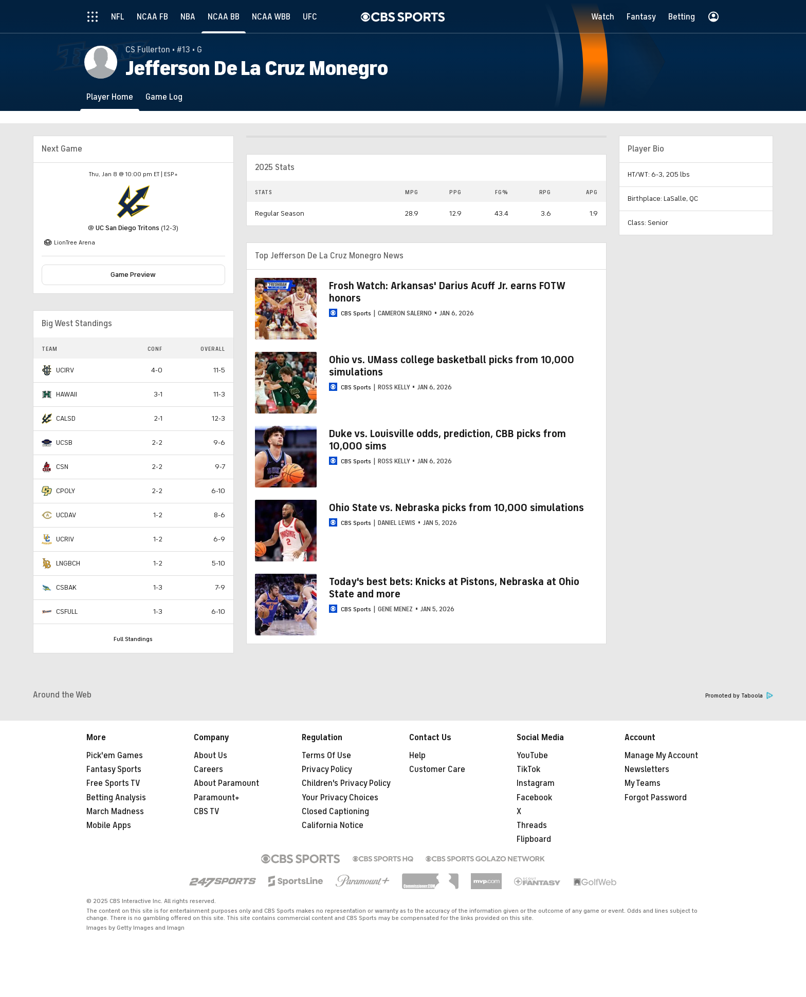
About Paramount (226, 783)
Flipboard (534, 839)
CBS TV (206, 811)
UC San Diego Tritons (127, 227)
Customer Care (437, 769)
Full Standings (133, 639)
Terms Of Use (326, 755)
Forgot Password (656, 798)
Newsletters (647, 769)
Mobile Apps (108, 825)
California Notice (332, 825)
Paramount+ (217, 798)
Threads (532, 825)
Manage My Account (661, 755)
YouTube (532, 755)
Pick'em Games (114, 755)
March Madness (115, 811)
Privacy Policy (327, 769)
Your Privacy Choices (340, 798)
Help (417, 755)
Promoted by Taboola (739, 695)
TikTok (528, 769)
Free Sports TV (113, 783)
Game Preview (133, 274)
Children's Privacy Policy (346, 783)
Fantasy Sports (113, 769)
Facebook (534, 798)
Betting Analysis (116, 798)
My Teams (643, 783)
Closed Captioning (335, 811)
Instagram (536, 783)
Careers (208, 769)
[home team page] (133, 201)
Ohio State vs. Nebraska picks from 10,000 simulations (456, 508)
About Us (210, 755)
